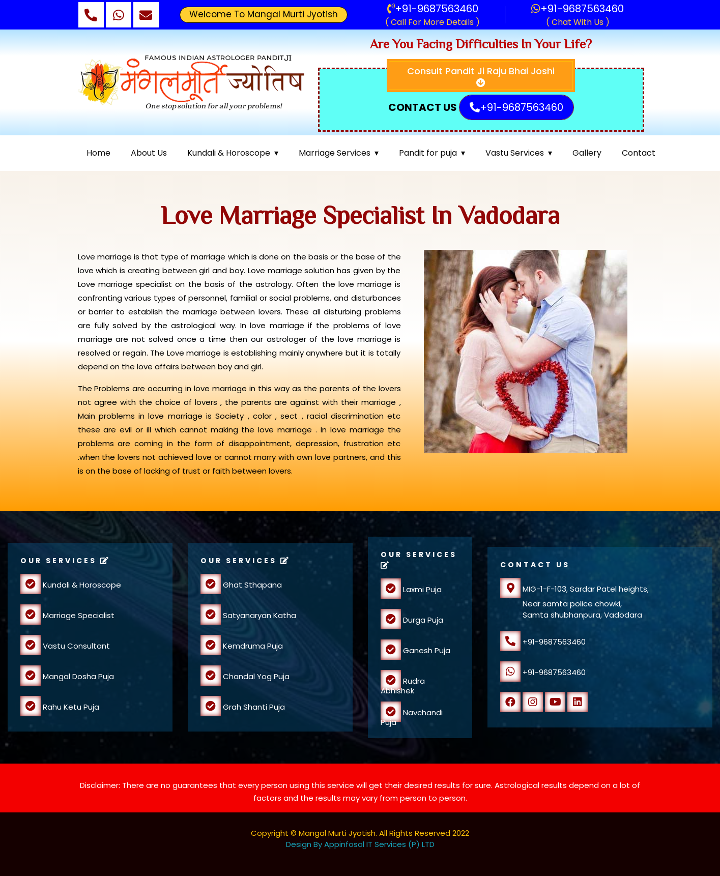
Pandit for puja (428, 153)
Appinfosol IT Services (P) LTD (379, 844)
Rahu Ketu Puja (70, 707)
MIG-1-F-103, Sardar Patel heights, (574, 588)
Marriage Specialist (77, 615)
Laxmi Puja (421, 589)
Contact (638, 153)
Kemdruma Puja (252, 645)
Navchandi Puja (412, 717)
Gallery (586, 153)
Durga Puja (422, 620)
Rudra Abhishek (403, 686)
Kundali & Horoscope (228, 153)
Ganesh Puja (425, 650)
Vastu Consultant (75, 645)
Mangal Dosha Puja (77, 676)
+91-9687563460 (432, 9)
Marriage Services (334, 153)
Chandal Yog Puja (255, 676)
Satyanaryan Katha (258, 615)
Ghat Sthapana (251, 584)
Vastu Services (514, 153)
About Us (149, 153)
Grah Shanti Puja (253, 707)
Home (98, 153)
